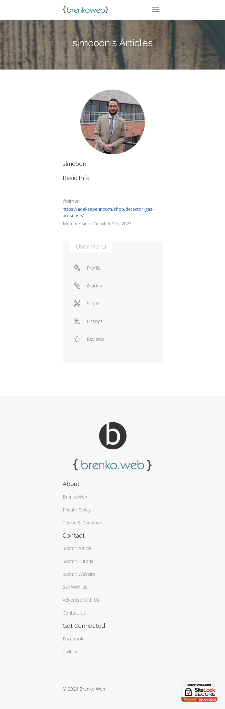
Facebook (73, 639)
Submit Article (77, 548)
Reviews (89, 339)
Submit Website (79, 574)
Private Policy (77, 510)
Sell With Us (75, 587)
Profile (87, 268)
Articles (88, 286)
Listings (88, 321)
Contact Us (74, 613)
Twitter (70, 652)
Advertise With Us (81, 600)
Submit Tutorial (79, 561)
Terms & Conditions (84, 523)
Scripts (87, 303)
